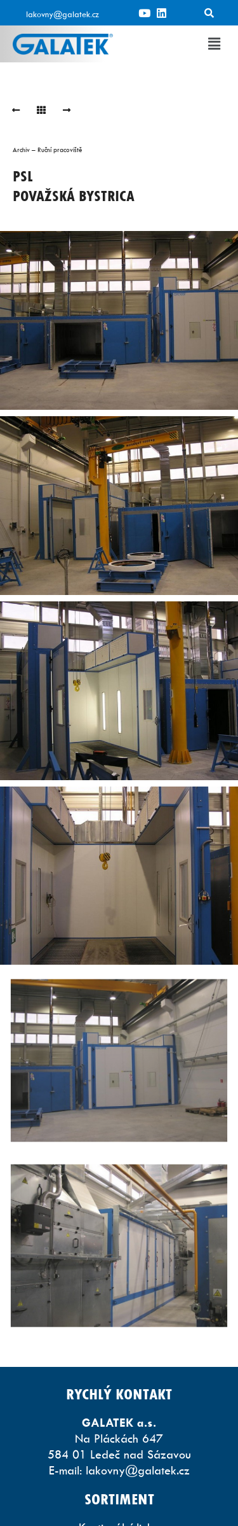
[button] (214, 44)
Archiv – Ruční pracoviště (48, 149)
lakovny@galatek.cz (62, 14)
